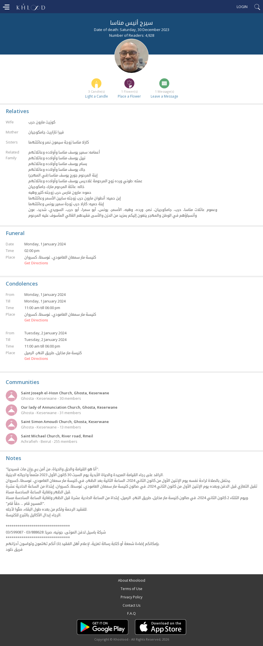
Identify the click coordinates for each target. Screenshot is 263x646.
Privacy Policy (131, 597)
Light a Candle (96, 96)
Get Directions (36, 263)
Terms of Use (131, 588)
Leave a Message (164, 96)
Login (242, 6)
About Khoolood (131, 580)
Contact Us (131, 605)
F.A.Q (131, 613)
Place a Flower (129, 96)
